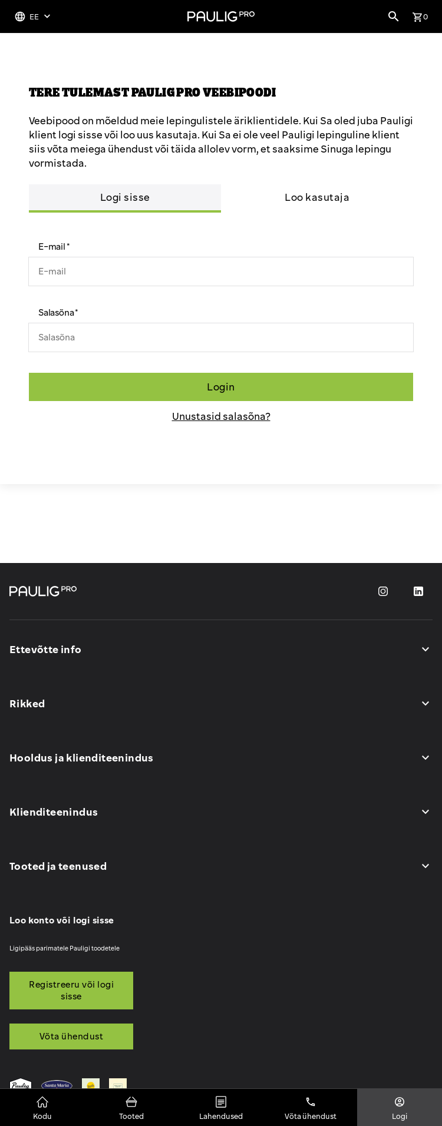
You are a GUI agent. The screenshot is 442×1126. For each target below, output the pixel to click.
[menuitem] (20, 1087)
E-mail (51, 246)
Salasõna (56, 312)
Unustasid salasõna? (221, 416)
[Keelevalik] (33, 16)
